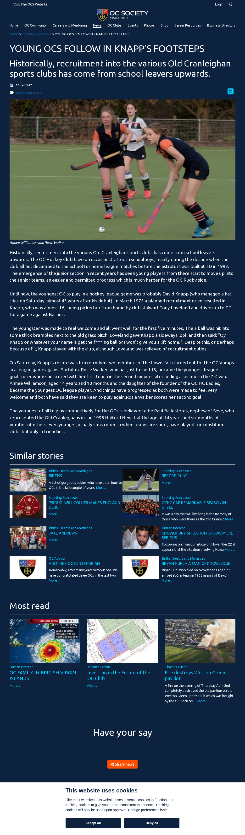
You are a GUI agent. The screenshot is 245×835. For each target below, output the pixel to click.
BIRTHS (55, 476)
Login (219, 4)
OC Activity (57, 558)
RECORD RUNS (174, 476)
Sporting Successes (36, 34)
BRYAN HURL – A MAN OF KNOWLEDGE (196, 563)
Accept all (93, 823)
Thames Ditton (98, 667)
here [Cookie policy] (163, 810)
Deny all (152, 823)
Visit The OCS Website (30, 4)
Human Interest (173, 528)
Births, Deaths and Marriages (70, 471)
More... (101, 488)
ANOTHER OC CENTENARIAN (74, 563)
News (14, 34)
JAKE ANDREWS (63, 533)
